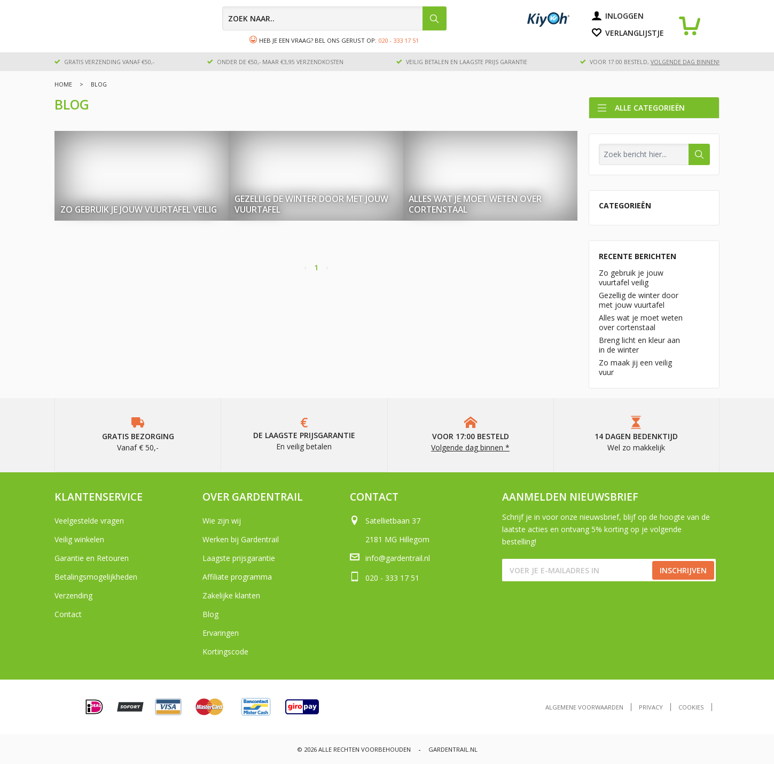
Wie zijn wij (221, 521)
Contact (68, 614)
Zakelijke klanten (231, 595)
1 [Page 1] (316, 267)
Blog (210, 614)
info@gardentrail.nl (397, 558)
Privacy (651, 707)
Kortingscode (225, 651)
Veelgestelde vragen (89, 521)
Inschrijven (683, 570)
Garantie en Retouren (91, 558)
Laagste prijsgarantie (238, 558)
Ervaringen (220, 633)
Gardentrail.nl (453, 749)
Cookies (691, 707)
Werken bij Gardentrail (240, 539)
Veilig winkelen (79, 539)
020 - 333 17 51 (398, 40)
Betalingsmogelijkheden (95, 577)
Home (63, 84)
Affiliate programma (237, 577)
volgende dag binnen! (685, 62)
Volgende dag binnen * (470, 447)
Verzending (73, 595)
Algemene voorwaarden (584, 707)
